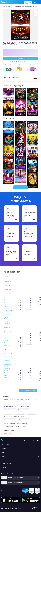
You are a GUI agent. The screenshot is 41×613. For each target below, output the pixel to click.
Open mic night (28, 403)
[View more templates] (20, 187)
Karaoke (34, 399)
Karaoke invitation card (21, 426)
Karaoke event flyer (31, 413)
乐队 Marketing (7, 433)
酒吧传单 (13, 399)
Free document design (23, 409)
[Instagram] (29, 440)
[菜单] (39, 2)
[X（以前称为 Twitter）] (33, 440)
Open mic (20, 403)
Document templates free (10, 409)
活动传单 (6, 399)
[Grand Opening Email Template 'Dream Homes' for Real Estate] (19, 331)
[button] (35, 11)
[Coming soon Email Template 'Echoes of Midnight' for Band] (29, 331)
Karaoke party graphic (24, 419)
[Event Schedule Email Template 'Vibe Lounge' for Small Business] (29, 294)
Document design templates (10, 406)
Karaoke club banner (19, 416)
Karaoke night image (22, 423)
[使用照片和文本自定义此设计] (20, 25)
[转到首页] (6, 2)
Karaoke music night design (10, 419)
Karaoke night (7, 403)
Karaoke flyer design (8, 426)
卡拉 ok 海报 (20, 399)
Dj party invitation (8, 416)
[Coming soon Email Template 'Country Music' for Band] (19, 367)
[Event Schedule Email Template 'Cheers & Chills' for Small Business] (19, 294)
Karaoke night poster (20, 413)
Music (14, 403)
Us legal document (8, 413)
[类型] (11, 276)
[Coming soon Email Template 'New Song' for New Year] (29, 367)
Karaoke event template (9, 423)
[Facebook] (24, 440)
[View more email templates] (28, 390)
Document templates (24, 406)
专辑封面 (27, 399)
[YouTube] (37, 440)
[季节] (11, 349)
